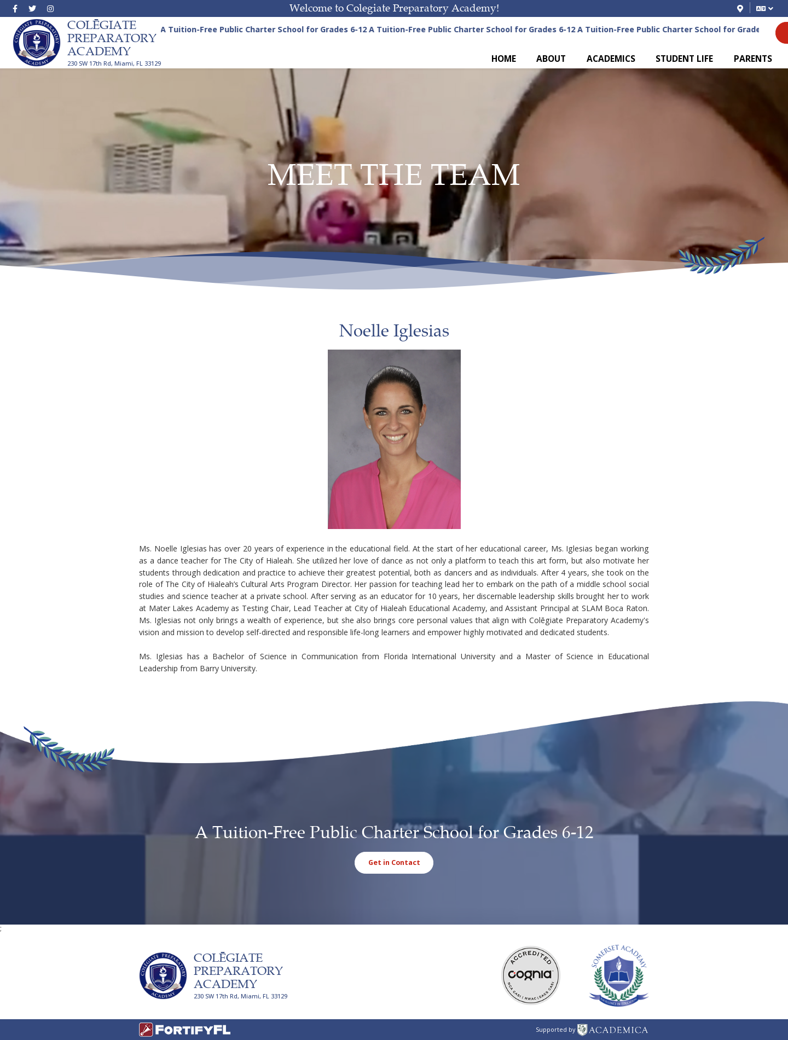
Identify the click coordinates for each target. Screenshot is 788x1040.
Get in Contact (394, 862)
